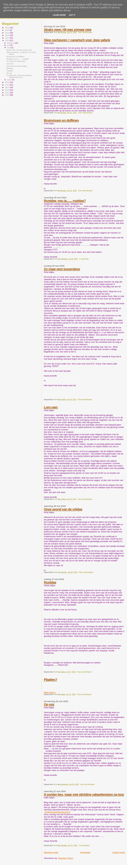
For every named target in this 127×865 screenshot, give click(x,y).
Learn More (59, 15)
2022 (7, 28)
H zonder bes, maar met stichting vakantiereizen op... (18, 76)
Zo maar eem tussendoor (62, 269)
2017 (7, 38)
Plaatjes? (50, 679)
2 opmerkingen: (85, 845)
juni (8, 45)
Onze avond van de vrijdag (63, 509)
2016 (7, 40)
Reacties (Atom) (65, 858)
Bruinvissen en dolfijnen (61, 120)
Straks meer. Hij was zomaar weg (67, 29)
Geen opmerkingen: (85, 32)
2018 (7, 35)
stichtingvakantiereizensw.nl (57, 812)
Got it (72, 15)
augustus (11, 43)
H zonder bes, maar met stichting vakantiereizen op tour (84, 794)
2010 (7, 95)
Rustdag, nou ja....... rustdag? (65, 200)
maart (9, 80)
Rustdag (50, 582)
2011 (7, 92)
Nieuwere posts (51, 852)
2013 (7, 87)
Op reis (49, 704)
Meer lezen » (50, 692)
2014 (7, 85)
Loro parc (51, 407)
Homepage (85, 852)
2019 (7, 33)
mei (8, 48)
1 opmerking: (84, 259)
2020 (7, 30)
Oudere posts (118, 852)
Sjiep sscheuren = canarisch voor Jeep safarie (77, 40)
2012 (7, 90)
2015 (7, 82)
